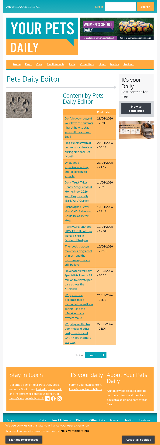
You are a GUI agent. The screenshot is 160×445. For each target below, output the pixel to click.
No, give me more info (75, 436)
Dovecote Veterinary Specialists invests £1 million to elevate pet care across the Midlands (78, 280)
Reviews (128, 64)
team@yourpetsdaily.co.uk (26, 398)
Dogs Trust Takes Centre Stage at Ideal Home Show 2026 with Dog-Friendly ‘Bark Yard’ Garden (78, 191)
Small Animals (55, 64)
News (102, 64)
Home (17, 64)
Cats (39, 64)
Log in (99, 6)
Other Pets (87, 64)
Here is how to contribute (85, 389)
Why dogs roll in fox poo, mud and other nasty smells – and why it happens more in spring (78, 333)
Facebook (55, 389)
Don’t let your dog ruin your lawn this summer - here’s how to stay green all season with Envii (79, 127)
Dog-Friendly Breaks (20, 424)
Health (114, 64)
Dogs (28, 64)
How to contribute (136, 108)
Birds (72, 64)
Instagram (21, 393)
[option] (117, 29)
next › (93, 355)
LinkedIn (41, 389)
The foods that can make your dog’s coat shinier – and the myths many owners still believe (78, 255)
